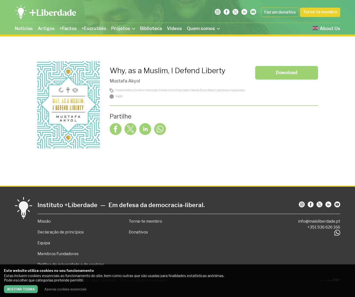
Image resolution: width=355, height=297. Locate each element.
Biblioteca (151, 28)
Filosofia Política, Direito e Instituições (137, 90)
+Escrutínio (94, 28)
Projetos (123, 28)
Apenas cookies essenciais (65, 289)
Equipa (43, 243)
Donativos (138, 232)
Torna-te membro (320, 12)
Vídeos (174, 28)
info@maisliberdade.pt (319, 221)
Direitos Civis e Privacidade (174, 90)
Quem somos (203, 28)
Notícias (24, 28)
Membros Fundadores (58, 253)
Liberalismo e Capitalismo (230, 90)
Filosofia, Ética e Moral (202, 90)
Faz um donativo (280, 12)
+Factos (68, 28)
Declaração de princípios (60, 232)
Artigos (46, 28)
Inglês (119, 96)
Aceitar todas (21, 289)
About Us (326, 28)
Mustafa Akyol (125, 80)
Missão (44, 221)
